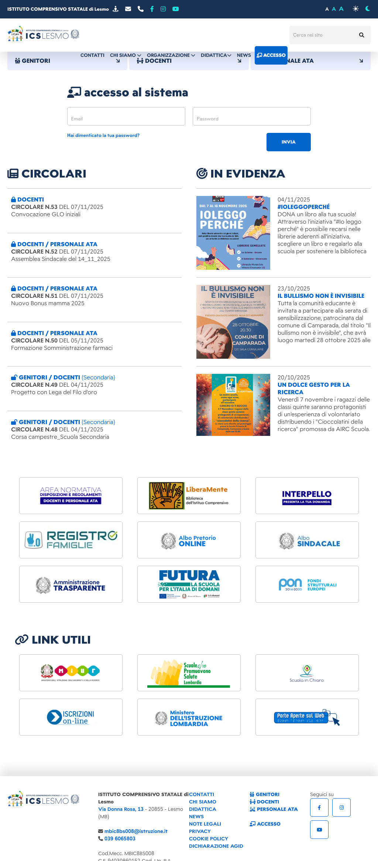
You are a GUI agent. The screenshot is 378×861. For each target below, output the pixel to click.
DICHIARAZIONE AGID (216, 846)
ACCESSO (265, 824)
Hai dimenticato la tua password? (103, 135)
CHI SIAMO (202, 802)
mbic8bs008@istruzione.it (136, 831)
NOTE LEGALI (205, 824)
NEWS (196, 816)
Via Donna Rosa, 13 (121, 809)
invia (289, 142)
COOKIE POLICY (208, 839)
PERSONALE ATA (310, 61)
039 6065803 (119, 839)
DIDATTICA (202, 809)
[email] (126, 116)
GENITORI (67, 61)
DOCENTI (264, 802)
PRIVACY (200, 831)
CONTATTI (201, 794)
